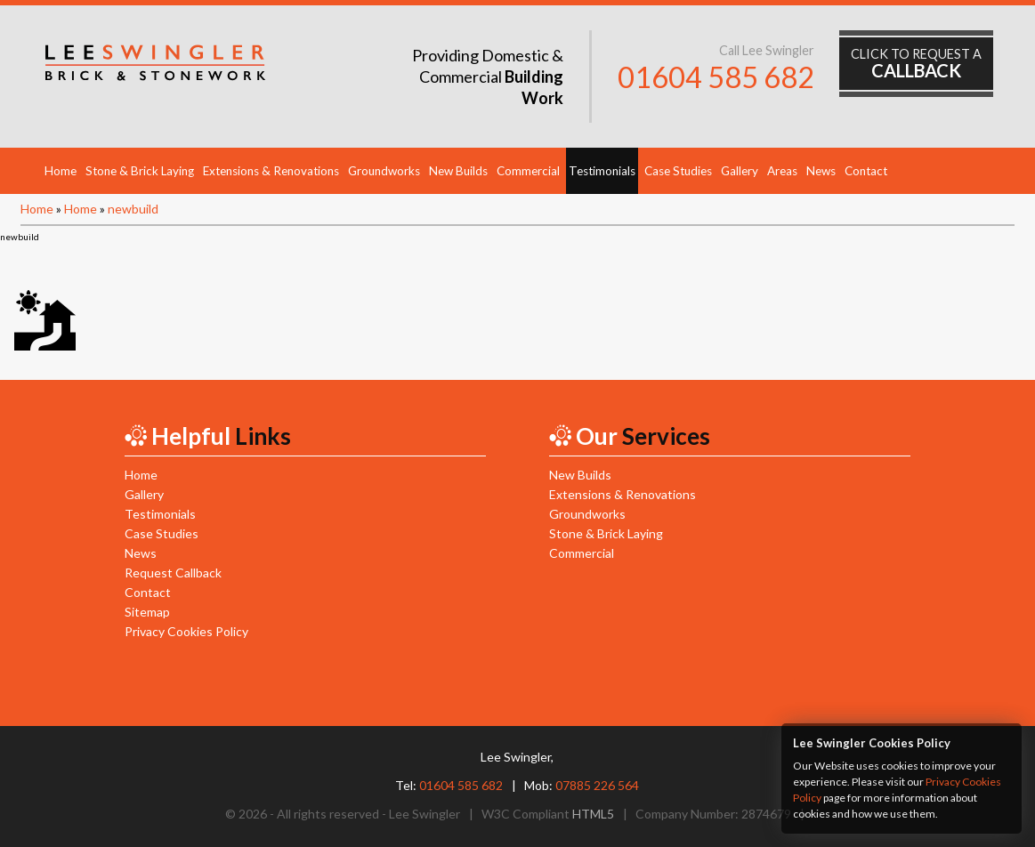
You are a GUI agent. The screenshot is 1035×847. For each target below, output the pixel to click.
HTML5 (593, 813)
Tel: (449, 785)
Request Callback (173, 572)
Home (60, 171)
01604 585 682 (716, 77)
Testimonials (602, 171)
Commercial (528, 171)
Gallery (739, 171)
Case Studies (678, 171)
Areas (782, 171)
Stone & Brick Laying (139, 171)
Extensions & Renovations (271, 171)
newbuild (133, 208)
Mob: (581, 785)
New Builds (458, 171)
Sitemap (147, 611)
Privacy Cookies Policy (186, 631)
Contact (866, 171)
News (821, 171)
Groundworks (384, 171)
